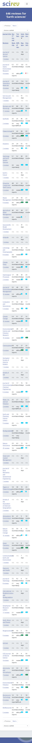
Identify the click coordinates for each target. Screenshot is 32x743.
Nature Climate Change (5, 531)
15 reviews (6, 535)
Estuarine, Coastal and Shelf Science (7, 185)
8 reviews (6, 255)
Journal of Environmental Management (7, 289)
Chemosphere (7, 346)
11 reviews (6, 111)
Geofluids (6, 119)
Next (15, 26)
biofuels (5, 643)
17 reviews (6, 613)
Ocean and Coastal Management (7, 458)
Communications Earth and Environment (8, 558)
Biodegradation (8, 431)
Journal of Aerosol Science (6, 54)
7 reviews (6, 675)
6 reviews (6, 392)
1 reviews (6, 59)
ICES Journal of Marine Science (7, 656)
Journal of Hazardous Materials (6, 83)
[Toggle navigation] (26, 4)
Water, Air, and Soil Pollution (6, 402)
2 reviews (6, 123)
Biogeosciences (8, 631)
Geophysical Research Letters (6, 608)
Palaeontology (7, 131)
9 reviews (6, 203)
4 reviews (6, 74)
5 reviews (6, 190)
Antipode (6, 237)
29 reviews (6, 448)
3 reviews (6, 267)
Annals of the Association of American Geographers (7, 504)
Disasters (6, 144)
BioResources (7, 708)
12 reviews (6, 294)
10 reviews (6, 321)
